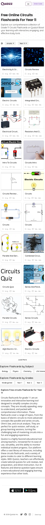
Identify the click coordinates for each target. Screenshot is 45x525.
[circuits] (10, 43)
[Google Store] (30, 490)
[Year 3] (39, 383)
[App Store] (16, 490)
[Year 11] (23, 43)
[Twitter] (21, 514)
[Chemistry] (27, 371)
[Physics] (15, 371)
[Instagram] (30, 514)
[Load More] (22, 360)
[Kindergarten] (7, 383)
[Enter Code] (38, 4)
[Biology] (5, 371)
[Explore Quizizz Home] (6, 3)
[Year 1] (19, 383)
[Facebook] (25, 514)
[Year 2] (29, 383)
